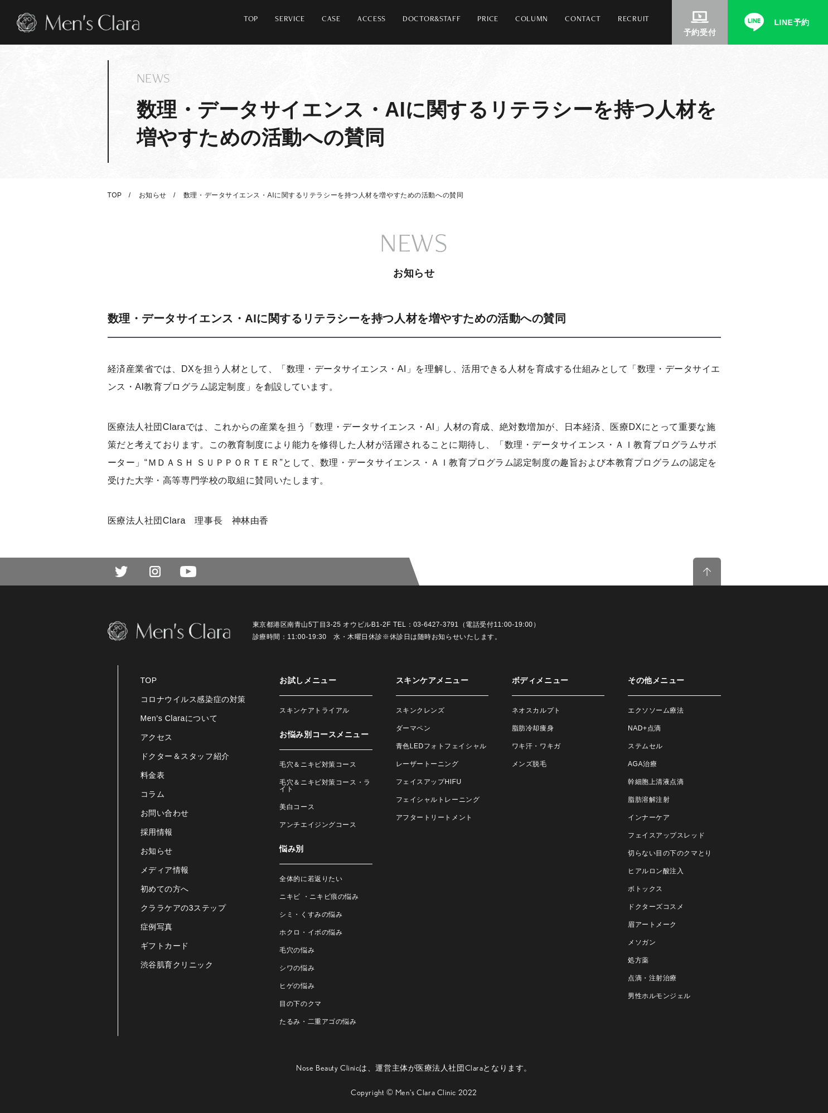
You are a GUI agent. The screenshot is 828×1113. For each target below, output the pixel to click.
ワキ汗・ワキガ (536, 746)
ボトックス (645, 889)
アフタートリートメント (434, 817)
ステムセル (645, 746)
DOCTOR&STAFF (432, 18)
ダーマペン (413, 728)
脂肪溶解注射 (649, 800)
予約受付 (700, 32)
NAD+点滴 (644, 728)
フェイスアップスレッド (666, 835)
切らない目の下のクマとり (670, 853)
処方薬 (638, 960)
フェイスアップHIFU (429, 782)
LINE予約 (791, 22)
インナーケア (649, 817)
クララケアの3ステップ (183, 907)
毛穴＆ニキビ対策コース (317, 764)
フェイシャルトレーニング (438, 800)
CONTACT (583, 18)
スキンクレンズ (420, 710)
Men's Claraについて (179, 718)
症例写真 (157, 926)
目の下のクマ (300, 1004)
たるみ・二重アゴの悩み (317, 1021)
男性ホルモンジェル (659, 996)
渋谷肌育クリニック (177, 964)
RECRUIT (634, 18)
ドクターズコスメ (656, 907)
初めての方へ (165, 888)
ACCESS (371, 18)
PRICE (487, 18)
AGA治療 (642, 764)
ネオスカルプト (536, 710)
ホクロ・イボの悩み (310, 932)
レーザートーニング (427, 764)
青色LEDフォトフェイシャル (441, 746)
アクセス (157, 737)
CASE (331, 18)
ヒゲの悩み (296, 986)
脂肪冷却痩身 (533, 728)
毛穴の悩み (296, 950)
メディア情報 (165, 869)
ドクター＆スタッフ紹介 (185, 756)
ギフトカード (165, 945)
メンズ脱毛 (529, 764)
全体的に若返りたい (310, 879)
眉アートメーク (652, 924)
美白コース (296, 807)
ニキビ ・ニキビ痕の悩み (319, 897)
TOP (251, 18)
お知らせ (153, 195)
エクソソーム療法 (656, 710)
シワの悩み (296, 968)
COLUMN (531, 18)
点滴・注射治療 (652, 978)
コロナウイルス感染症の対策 (193, 699)
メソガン (642, 942)
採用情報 (157, 832)
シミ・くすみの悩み (310, 914)
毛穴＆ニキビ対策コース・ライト (324, 785)
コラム (153, 794)
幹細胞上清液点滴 (656, 782)
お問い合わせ (165, 813)
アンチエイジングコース (317, 825)
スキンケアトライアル (314, 710)
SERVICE (290, 18)
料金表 (153, 775)
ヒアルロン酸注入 (656, 871)
